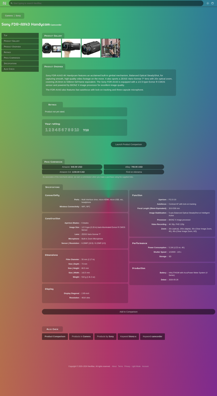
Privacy (127, 366)
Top (5, 35)
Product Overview (12, 46)
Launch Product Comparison (128, 144)
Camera (9, 15)
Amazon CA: (72, 172)
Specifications (10, 63)
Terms (120, 366)
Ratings (7, 52)
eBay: (134, 167)
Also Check (9, 69)
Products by (105, 336)
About (114, 366)
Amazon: (72, 167)
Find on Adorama (134, 172)
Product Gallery (12, 41)
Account (145, 366)
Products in (81, 336)
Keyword (128, 336)
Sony (18, 15)
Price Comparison (12, 58)
